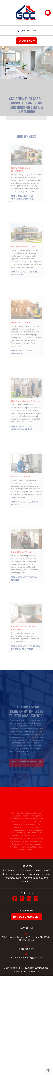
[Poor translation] (18, 1037)
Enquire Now (27, 40)
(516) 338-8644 (26, 30)
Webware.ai (33, 971)
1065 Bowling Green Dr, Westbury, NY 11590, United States (26, 939)
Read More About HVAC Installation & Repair (23, 424)
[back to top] (47, 1070)
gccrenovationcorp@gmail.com (26, 957)
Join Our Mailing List (26, 916)
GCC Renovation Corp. (37, 967)
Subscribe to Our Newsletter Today (26, 763)
